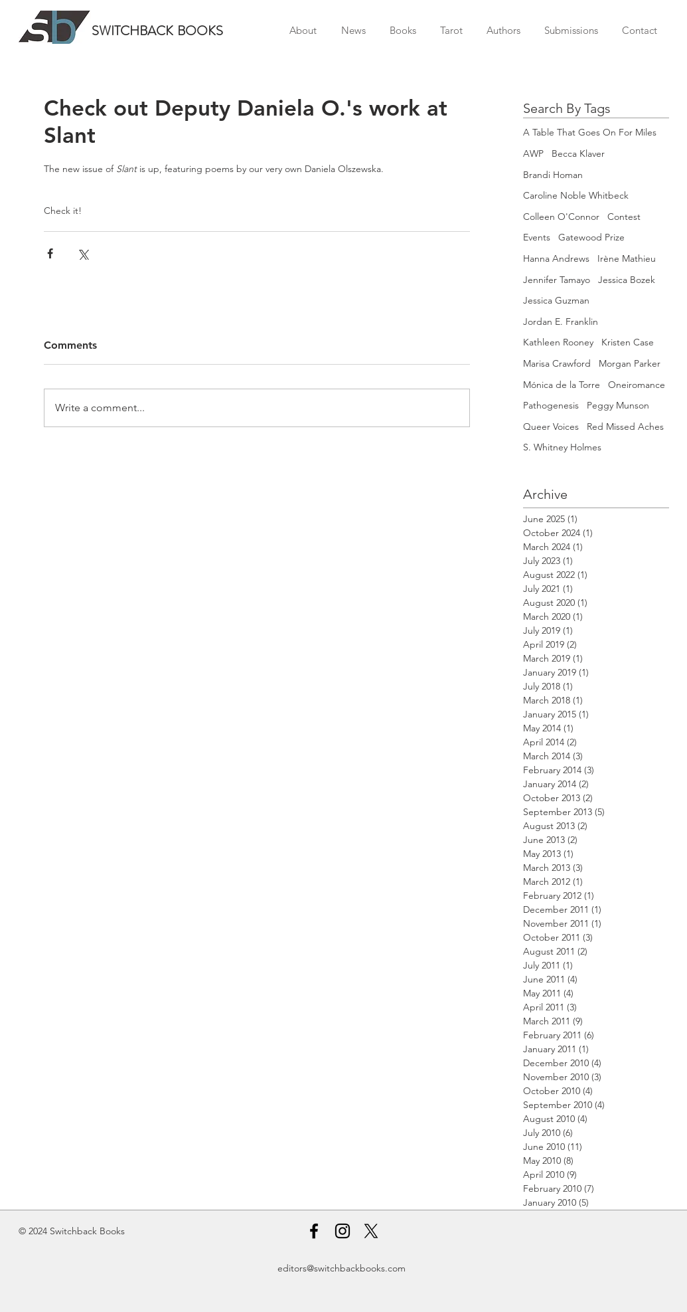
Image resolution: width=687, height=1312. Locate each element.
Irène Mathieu (626, 258)
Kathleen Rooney (558, 342)
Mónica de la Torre (561, 385)
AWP (533, 153)
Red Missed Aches (625, 426)
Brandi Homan (553, 175)
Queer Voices (551, 426)
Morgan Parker (629, 363)
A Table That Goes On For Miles (589, 132)
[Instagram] (342, 1231)
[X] (371, 1231)
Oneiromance (636, 385)
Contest (624, 217)
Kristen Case (627, 342)
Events (536, 237)
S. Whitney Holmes (562, 447)
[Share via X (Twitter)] (82, 253)
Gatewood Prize (591, 237)
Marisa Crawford (557, 363)
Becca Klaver (578, 153)
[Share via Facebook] (50, 253)
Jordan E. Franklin (560, 322)
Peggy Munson (618, 405)
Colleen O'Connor (561, 217)
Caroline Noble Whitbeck (576, 195)
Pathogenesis (551, 405)
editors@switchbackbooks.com (341, 1268)
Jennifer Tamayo (556, 280)
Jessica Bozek (626, 280)
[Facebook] (314, 1231)
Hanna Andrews (556, 258)
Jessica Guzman (556, 300)
